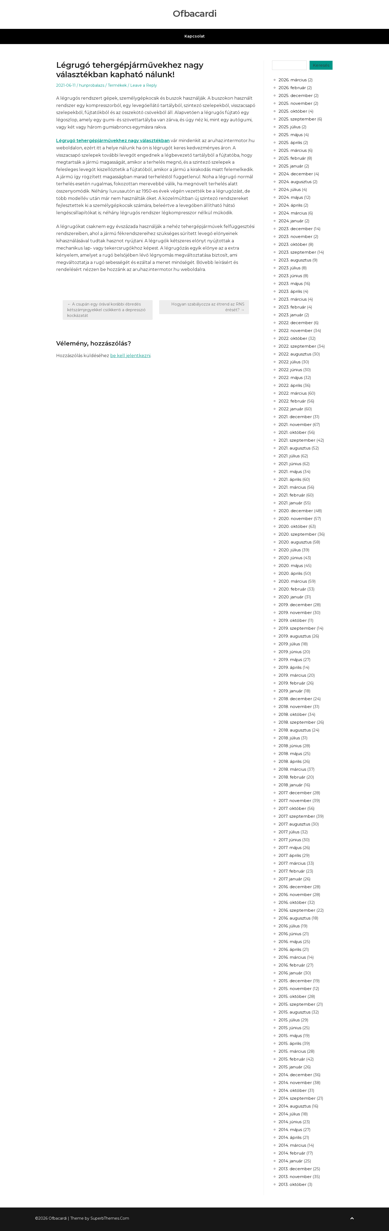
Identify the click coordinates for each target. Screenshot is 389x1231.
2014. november (295, 1082)
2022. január (291, 408)
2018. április (290, 761)
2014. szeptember (297, 1098)
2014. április (290, 1137)
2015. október (292, 996)
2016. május (290, 941)
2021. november (295, 424)
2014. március (292, 1145)
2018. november (295, 706)
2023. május (291, 283)
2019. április (290, 667)
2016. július (289, 925)
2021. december (295, 416)
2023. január (291, 314)
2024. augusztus (295, 181)
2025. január (291, 166)
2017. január (290, 878)
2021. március (292, 487)
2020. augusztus (295, 542)
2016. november (295, 894)
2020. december (296, 510)
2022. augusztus (295, 354)
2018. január (291, 784)
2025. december (296, 95)
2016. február (292, 965)
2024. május (291, 197)
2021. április (290, 479)
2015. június (290, 1027)
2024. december (296, 173)
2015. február (292, 1059)
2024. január (291, 220)
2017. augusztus (294, 824)
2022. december (296, 322)
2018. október (293, 714)
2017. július (289, 831)
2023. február (292, 307)
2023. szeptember (297, 252)
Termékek (117, 85)
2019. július (289, 643)
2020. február (292, 589)
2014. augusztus (295, 1106)
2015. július (289, 1019)
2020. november (296, 518)
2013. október (292, 1184)
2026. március (293, 79)
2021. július (289, 455)
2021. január (290, 502)
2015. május (290, 1035)
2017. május (290, 847)
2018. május (290, 753)
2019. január (291, 690)
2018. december (295, 698)
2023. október (293, 244)
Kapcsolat (195, 36)
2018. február (292, 777)
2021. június (290, 463)
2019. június (290, 651)
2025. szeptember (297, 119)
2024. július (290, 189)
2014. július (289, 1113)
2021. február (292, 495)
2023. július (289, 267)
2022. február (292, 401)
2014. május (290, 1129)
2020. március (293, 581)
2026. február (292, 87)
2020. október (293, 526)
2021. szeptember (297, 440)
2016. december (295, 886)
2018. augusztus (295, 730)
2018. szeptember (297, 722)
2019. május (290, 659)
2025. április (290, 142)
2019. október (293, 620)
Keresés (321, 65)
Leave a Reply (143, 85)
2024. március (293, 213)
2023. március (293, 299)
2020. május (291, 565)
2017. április (290, 855)
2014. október (293, 1090)
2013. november (295, 1176)
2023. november (295, 236)
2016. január (290, 972)
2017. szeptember (297, 816)
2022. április (290, 385)
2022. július (289, 361)
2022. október (293, 338)
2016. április (290, 949)
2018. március (292, 769)
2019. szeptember (297, 628)
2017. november (295, 800)
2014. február (292, 1153)
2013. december (295, 1168)
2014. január (291, 1160)
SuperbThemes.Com (109, 1218)
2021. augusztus (294, 448)
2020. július (290, 549)
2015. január (290, 1066)
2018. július (289, 737)
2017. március (292, 863)
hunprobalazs (91, 85)
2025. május (291, 134)
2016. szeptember (297, 910)
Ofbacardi (194, 13)
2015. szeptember (297, 1004)
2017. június (290, 839)
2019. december (295, 604)
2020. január (291, 596)
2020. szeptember (297, 534)
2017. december (295, 792)
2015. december (295, 980)
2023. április (290, 291)
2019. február (292, 683)
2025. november (295, 103)
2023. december (296, 228)
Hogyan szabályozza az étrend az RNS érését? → (207, 307)
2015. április (290, 1043)
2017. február (292, 871)
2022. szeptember (297, 346)
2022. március (293, 393)
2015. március (292, 1051)
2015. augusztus (294, 1012)
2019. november (295, 612)
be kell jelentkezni (130, 355)
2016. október (292, 902)
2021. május (290, 471)
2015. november (295, 988)
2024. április (290, 205)
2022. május (291, 377)
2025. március (293, 150)
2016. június (290, 933)
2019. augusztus (295, 636)
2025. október (293, 111)
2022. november (295, 330)
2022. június (290, 369)
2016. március (292, 957)
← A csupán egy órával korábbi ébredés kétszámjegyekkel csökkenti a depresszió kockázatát (106, 310)
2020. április (290, 573)
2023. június (290, 275)
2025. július (289, 126)
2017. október (292, 808)
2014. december (295, 1074)
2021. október (292, 432)
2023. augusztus (295, 260)
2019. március (292, 675)
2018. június (290, 745)
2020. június (290, 557)
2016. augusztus (294, 918)
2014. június (290, 1121)
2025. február (292, 158)
